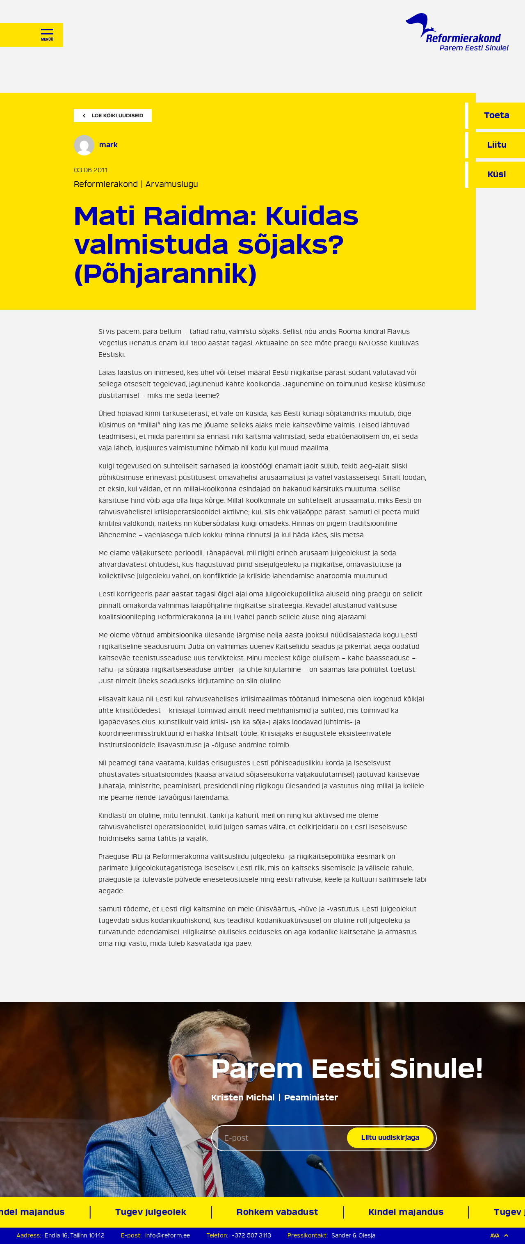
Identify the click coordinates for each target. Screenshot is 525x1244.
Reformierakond (106, 184)
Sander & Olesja (353, 1235)
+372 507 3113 (251, 1235)
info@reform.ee (167, 1235)
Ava (499, 1236)
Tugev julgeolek (153, 1212)
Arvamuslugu (171, 184)
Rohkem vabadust (279, 1212)
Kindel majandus (408, 1212)
